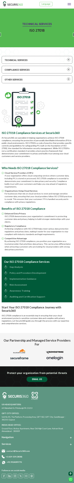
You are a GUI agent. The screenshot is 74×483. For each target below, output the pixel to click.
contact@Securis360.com (18, 451)
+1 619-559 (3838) (14, 456)
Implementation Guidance (23, 278)
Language (46, 4)
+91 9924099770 (14, 462)
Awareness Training (20, 290)
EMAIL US (37, 379)
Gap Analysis (16, 267)
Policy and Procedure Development (28, 272)
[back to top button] (70, 474)
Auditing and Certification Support (27, 296)
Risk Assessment (18, 284)
